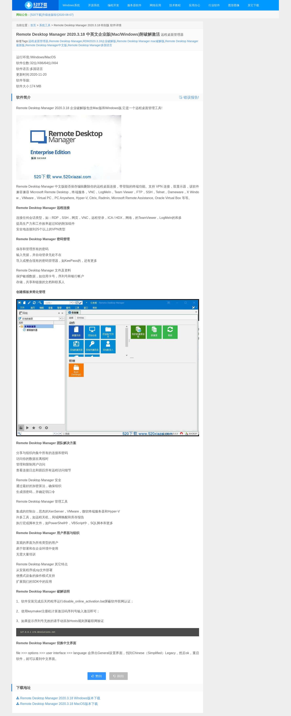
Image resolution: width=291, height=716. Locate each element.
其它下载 (253, 5)
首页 (33, 25)
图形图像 (233, 5)
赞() (97, 676)
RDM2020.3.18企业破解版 (99, 41)
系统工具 (45, 25)
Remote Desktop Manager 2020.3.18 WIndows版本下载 (58, 698)
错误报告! (189, 97)
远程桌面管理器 (38, 41)
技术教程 (175, 5)
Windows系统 (71, 5)
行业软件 (214, 5)
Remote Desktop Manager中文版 (46, 45)
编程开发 (113, 5)
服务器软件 (134, 5)
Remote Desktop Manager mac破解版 (140, 41)
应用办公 (194, 5)
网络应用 (155, 5)
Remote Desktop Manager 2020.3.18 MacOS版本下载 (57, 704)
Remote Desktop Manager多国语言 (90, 45)
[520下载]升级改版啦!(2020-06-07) (52, 14)
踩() (118, 676)
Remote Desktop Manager (65, 41)
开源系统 (93, 5)
